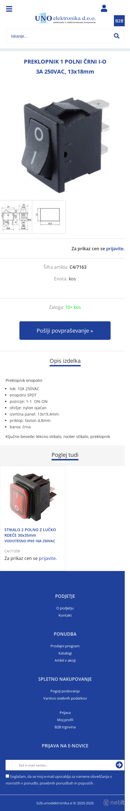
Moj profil (65, 719)
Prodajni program (65, 645)
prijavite (114, 249)
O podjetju (65, 608)
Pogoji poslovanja (65, 691)
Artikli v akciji (65, 660)
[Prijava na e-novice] (119, 765)
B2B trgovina (65, 726)
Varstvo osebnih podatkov (65, 698)
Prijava (65, 712)
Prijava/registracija (104, 9)
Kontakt (65, 615)
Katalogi (65, 653)
